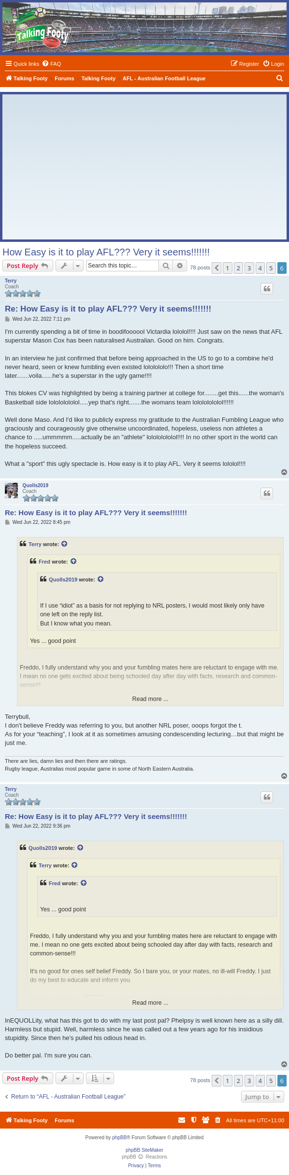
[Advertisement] (144, 167)
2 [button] (238, 268)
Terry (10, 280)
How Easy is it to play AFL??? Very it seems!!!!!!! (106, 252)
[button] (216, 268)
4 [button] (260, 268)
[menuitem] (51, 64)
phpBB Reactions (144, 1157)
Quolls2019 (35, 485)
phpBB (119, 1137)
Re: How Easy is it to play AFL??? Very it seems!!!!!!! (108, 308)
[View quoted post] (64, 544)
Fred (44, 562)
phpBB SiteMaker (144, 1150)
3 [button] (249, 268)
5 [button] (271, 268)
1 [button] (227, 268)
